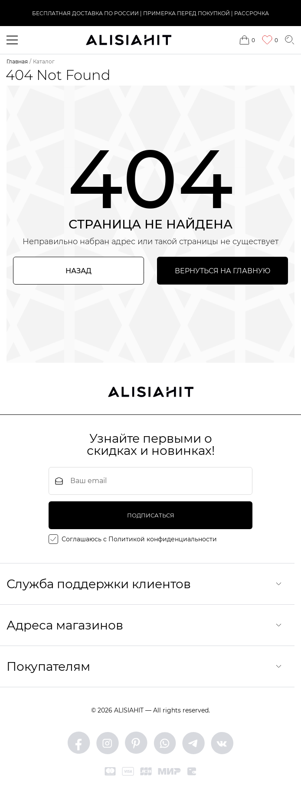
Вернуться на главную (222, 271)
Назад (78, 271)
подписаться (150, 515)
